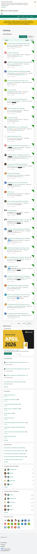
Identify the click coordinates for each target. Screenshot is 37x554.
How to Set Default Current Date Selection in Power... (15, 431)
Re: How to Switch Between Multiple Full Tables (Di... (15, 456)
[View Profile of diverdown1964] (13, 268)
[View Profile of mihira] (9, 82)
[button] (23, 36)
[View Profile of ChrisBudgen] (10, 306)
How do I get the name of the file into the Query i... (18, 201)
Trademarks (3, 546)
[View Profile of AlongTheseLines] (23, 158)
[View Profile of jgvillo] (13, 147)
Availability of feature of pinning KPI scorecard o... (18, 313)
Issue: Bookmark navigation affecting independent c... (15, 427)
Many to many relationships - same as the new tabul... (19, 294)
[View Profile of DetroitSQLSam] (23, 279)
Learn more (3, 7)
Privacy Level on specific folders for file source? (18, 164)
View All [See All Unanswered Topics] (6, 386)
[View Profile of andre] (18, 46)
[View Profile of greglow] (11, 240)
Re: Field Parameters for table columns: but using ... (14, 450)
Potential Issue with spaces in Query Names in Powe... (19, 62)
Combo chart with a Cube (13, 52)
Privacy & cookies (4, 542)
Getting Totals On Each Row (9, 395)
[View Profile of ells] (9, 203)
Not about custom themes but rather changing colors (19, 276)
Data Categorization (12, 210)
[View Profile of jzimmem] (10, 249)
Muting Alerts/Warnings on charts (14, 136)
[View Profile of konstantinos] (10, 128)
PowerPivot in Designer (13, 117)
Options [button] (30, 36)
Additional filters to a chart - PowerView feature (18, 127)
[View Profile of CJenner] (9, 54)
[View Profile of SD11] (9, 315)
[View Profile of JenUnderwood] (20, 307)
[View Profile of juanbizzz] (10, 119)
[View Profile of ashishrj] (18, 148)
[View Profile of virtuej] (13, 230)
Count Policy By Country (9, 418)
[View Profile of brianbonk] (10, 296)
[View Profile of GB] (8, 287)
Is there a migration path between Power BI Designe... (19, 229)
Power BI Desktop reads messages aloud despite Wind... (15, 453)
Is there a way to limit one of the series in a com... (18, 80)
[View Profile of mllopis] (23, 167)
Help (27, 16)
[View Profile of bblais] (9, 63)
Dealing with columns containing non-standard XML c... (15, 381)
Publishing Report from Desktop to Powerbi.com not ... (19, 43)
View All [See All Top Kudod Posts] (6, 461)
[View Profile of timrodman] (19, 176)
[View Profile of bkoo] (18, 121)
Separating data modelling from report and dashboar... (19, 238)
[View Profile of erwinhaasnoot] (11, 259)
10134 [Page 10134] (18, 323)
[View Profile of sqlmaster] (19, 186)
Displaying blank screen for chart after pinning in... (17, 182)
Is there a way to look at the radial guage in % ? (18, 99)
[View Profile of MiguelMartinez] (15, 156)
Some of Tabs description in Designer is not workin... (19, 219)
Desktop (5, 396)
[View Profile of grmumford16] (10, 175)
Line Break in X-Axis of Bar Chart (11, 399)
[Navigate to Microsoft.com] (4, 10)
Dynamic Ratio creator (8, 413)
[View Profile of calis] (9, 110)
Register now (27, 23)
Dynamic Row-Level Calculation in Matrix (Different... (15, 447)
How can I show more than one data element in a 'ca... (19, 145)
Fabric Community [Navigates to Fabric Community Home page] (13, 10)
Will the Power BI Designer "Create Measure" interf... (19, 248)
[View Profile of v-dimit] (13, 184)
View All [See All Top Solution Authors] (6, 487)
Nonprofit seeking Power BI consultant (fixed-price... (16, 362)
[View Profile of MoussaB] (10, 91)
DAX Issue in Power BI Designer (13, 173)
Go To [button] (31, 16)
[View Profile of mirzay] (9, 45)
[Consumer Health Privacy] (18, 550)
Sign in (23, 16)
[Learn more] (8, 353)
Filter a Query (11, 192)
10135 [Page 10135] (23, 323)
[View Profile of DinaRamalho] (10, 193)
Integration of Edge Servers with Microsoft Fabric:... (16, 375)
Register (18, 16)
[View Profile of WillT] (17, 102)
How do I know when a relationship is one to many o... (19, 154)
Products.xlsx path (12, 90)
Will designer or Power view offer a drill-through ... (18, 285)
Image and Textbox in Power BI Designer (16, 108)
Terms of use (3, 544)
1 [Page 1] (12, 323)
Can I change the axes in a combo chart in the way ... (19, 257)
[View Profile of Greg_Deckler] (19, 93)
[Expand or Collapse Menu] (1, 13)
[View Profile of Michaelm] (10, 278)
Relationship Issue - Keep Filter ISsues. (12, 408)
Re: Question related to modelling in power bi (13, 459)
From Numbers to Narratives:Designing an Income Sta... (17, 368)
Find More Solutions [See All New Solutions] (6, 440)
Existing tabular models (13, 266)
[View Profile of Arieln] (22, 270)
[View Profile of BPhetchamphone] (11, 73)
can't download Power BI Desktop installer (12, 404)
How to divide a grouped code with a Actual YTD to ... (15, 422)
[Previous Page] (10, 323)
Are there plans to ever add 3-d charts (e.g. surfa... (18, 304)
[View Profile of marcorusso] (21, 298)
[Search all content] (27, 19)
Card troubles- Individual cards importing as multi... (18, 71)
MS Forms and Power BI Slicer (10, 436)
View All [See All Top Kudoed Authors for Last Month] (6, 512)
